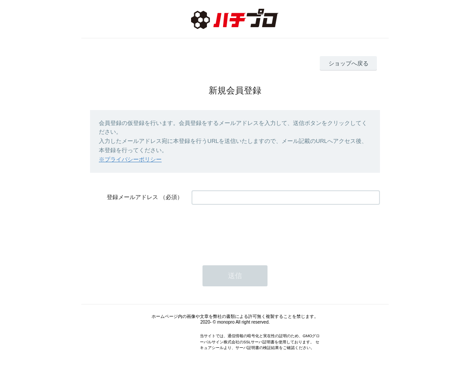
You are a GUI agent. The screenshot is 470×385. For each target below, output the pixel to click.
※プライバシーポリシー (130, 159)
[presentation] (258, 231)
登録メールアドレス (132, 197)
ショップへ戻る (349, 63)
